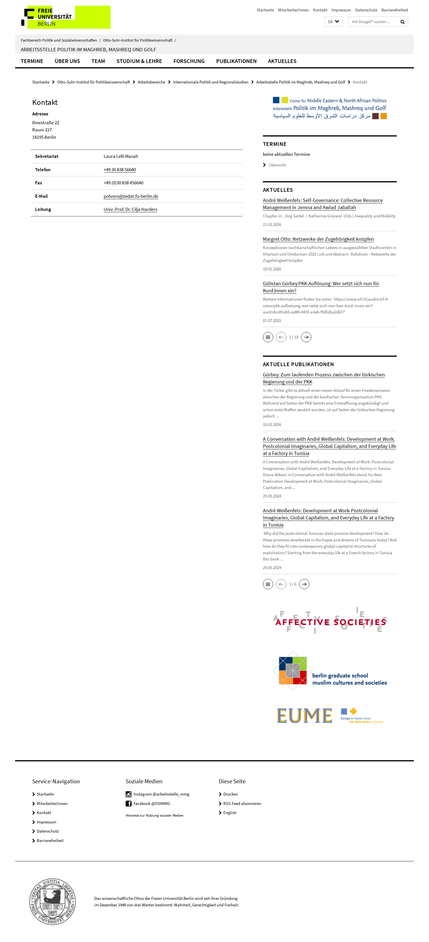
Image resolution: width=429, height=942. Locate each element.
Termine (32, 60)
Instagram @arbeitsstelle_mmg (161, 794)
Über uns (67, 60)
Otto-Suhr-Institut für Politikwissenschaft (139, 40)
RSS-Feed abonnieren (242, 803)
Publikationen (236, 60)
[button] (333, 22)
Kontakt (320, 10)
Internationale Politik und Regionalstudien (210, 82)
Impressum (341, 10)
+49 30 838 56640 (120, 169)
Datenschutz (366, 10)
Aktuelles (282, 60)
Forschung (189, 60)
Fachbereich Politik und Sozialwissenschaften (61, 40)
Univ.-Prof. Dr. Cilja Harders (130, 209)
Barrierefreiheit (394, 10)
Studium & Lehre (139, 60)
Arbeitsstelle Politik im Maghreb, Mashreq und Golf (88, 49)
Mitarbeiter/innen (293, 10)
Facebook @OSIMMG (152, 803)
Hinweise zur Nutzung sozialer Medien (154, 815)
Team (98, 60)
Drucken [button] (230, 794)
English (229, 812)
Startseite (265, 10)
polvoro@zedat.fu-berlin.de (131, 196)
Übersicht (274, 165)
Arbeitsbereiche (151, 82)
